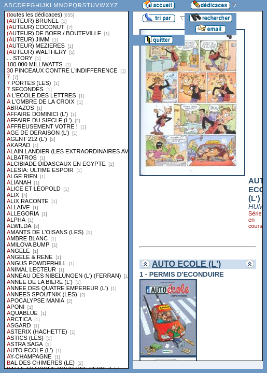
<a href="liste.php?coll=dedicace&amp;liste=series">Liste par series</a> (66, 184)
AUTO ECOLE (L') (186, 264)
